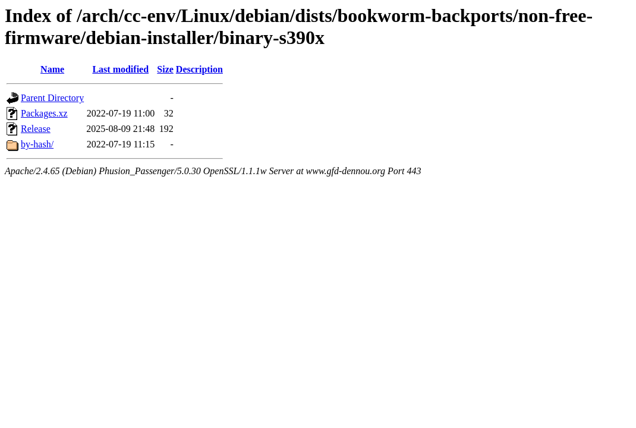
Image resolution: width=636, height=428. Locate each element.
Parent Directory (52, 98)
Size (165, 69)
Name (52, 69)
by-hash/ (37, 144)
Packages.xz (44, 113)
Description (199, 69)
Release (36, 129)
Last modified (120, 69)
